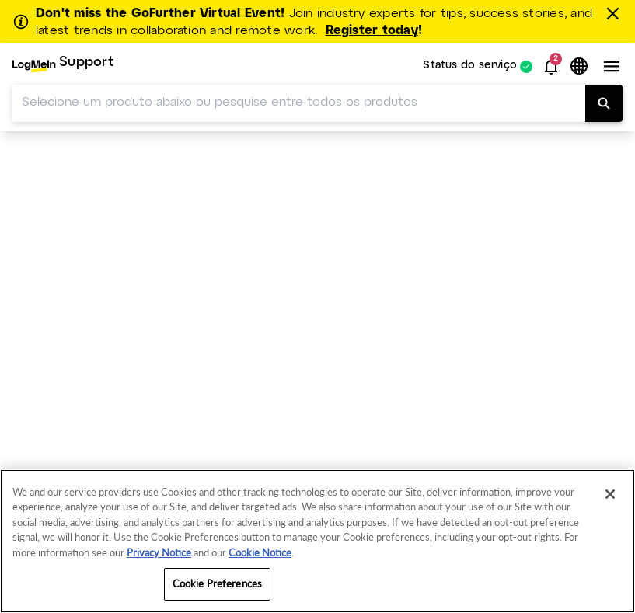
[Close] (610, 494)
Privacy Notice (159, 552)
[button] (551, 66)
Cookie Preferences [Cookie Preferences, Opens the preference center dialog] (217, 583)
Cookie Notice (260, 552)
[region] (317, 541)
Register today (372, 31)
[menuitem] (62, 66)
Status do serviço (470, 66)
